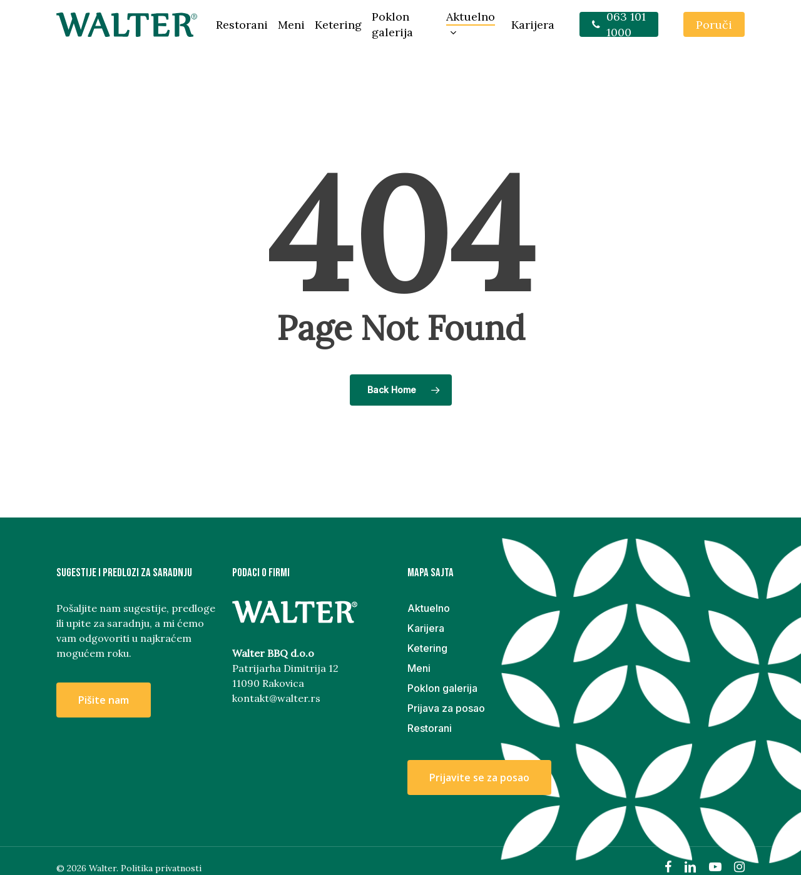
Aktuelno (428, 608)
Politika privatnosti (161, 868)
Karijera (425, 628)
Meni (419, 668)
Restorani (429, 728)
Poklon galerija (442, 688)
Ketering (427, 648)
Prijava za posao (446, 708)
